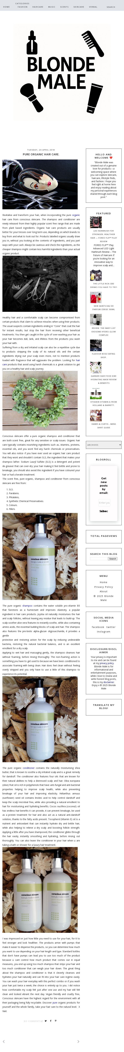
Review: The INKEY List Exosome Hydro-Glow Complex (104, 331)
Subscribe (103, 511)
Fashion (23, 7)
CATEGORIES (22, 3)
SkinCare (78, 7)
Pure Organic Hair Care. (41, 154)
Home (6, 7)
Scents (64, 7)
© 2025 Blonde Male (104, 598)
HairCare (37, 7)
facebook (98, 627)
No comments (33, 1021)
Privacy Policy (103, 586)
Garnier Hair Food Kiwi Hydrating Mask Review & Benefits (104, 379)
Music (51, 7)
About (104, 591)
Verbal (93, 7)
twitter (111, 627)
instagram (103, 631)
